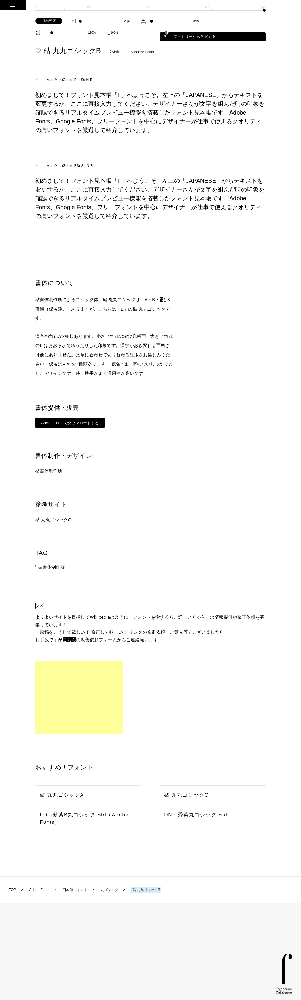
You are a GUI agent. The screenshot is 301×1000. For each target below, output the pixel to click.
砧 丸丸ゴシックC (53, 519)
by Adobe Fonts (141, 52)
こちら (69, 639)
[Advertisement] (79, 697)
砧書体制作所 (48, 470)
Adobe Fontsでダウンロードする (70, 423)
